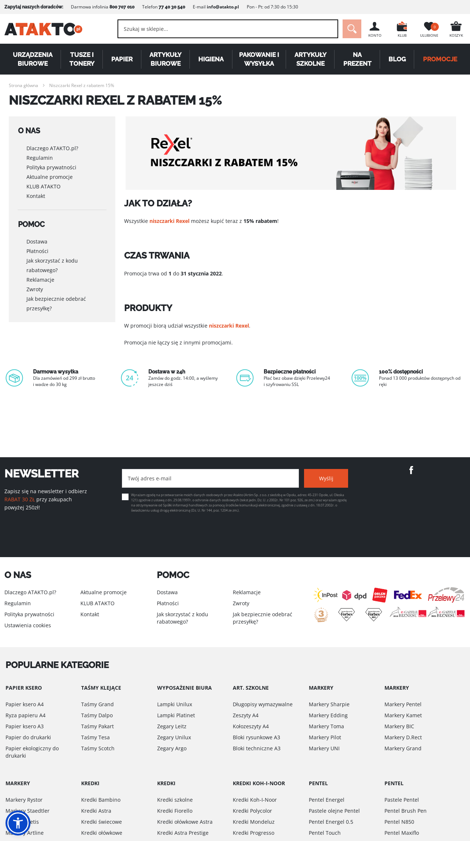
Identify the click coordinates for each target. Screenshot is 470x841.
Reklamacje (40, 278)
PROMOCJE (440, 59)
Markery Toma (326, 726)
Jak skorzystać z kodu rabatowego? (52, 264)
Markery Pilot (325, 737)
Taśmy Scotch (98, 748)
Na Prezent (357, 59)
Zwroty (34, 288)
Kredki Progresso (253, 832)
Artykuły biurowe (165, 59)
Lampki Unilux (174, 704)
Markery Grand (403, 748)
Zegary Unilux (174, 737)
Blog (397, 59)
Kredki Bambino (100, 799)
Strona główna (23, 85)
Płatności (37, 250)
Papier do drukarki (28, 737)
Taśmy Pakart (97, 726)
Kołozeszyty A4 (251, 726)
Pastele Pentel (401, 799)
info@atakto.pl (223, 7)
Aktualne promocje (49, 176)
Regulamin (39, 157)
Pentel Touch (325, 832)
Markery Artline (25, 832)
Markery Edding (328, 715)
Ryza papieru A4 (26, 715)
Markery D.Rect (403, 737)
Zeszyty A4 (245, 715)
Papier (122, 59)
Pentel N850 (399, 821)
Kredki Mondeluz (254, 821)
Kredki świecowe (101, 821)
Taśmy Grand (97, 704)
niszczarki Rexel (169, 220)
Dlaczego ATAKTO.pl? (52, 147)
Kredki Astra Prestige (183, 832)
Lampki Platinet (176, 715)
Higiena (211, 59)
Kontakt (35, 195)
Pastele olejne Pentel (334, 810)
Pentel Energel (326, 799)
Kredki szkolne (175, 799)
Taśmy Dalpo (97, 715)
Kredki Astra (96, 810)
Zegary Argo (172, 748)
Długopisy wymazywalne (263, 704)
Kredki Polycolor (252, 810)
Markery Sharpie (329, 704)
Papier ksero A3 (25, 726)
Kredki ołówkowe (101, 832)
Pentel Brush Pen (405, 810)
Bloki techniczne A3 (257, 748)
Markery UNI (324, 748)
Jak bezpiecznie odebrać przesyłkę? (56, 303)
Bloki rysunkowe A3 (256, 737)
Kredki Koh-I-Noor (255, 799)
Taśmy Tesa (95, 737)
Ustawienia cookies (27, 625)
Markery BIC (399, 726)
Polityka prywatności (51, 166)
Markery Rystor (24, 799)
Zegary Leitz (172, 726)
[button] (18, 823)
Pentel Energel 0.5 (331, 821)
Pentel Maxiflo (401, 832)
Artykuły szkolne (310, 59)
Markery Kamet (403, 715)
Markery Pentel (403, 704)
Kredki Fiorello (174, 810)
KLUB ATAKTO (43, 186)
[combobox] (228, 28)
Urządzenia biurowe (33, 59)
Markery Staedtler (28, 810)
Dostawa (36, 240)
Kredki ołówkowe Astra (185, 821)
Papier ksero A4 (25, 704)
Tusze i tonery (81, 59)
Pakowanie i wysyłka (259, 59)
